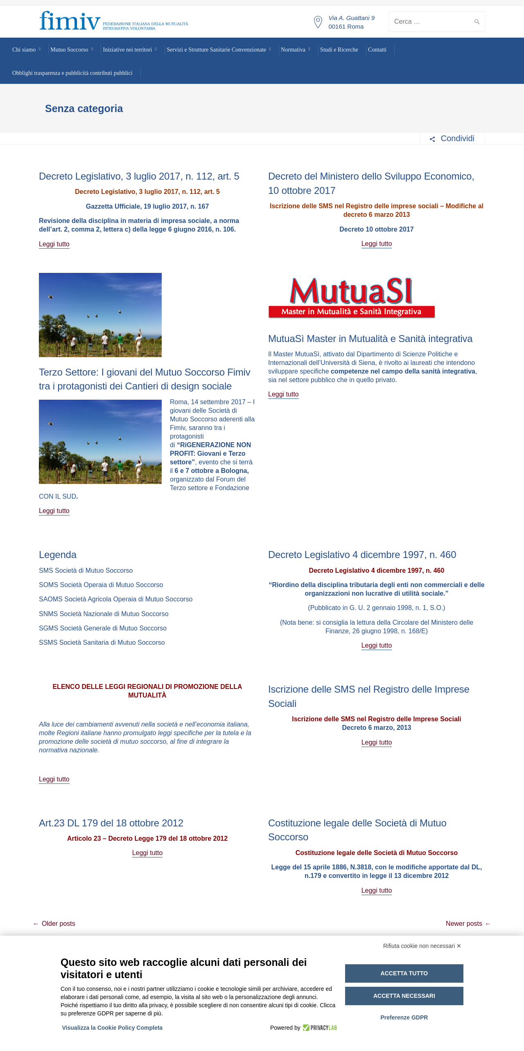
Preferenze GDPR (404, 1017)
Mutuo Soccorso (69, 50)
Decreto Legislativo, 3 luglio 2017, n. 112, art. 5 (139, 176)
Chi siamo (24, 50)
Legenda (58, 554)
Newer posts (464, 923)
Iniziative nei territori (127, 50)
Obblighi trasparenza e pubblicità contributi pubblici (72, 73)
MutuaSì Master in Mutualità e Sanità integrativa (370, 338)
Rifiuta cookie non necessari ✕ (422, 946)
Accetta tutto (404, 973)
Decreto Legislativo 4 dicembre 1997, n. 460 (362, 554)
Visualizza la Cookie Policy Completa (113, 1027)
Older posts (58, 923)
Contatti (377, 50)
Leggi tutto (54, 244)
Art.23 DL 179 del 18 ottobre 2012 (111, 822)
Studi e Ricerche (339, 50)
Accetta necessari (404, 995)
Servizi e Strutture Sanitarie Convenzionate (216, 50)
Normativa (293, 50)
